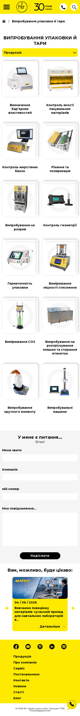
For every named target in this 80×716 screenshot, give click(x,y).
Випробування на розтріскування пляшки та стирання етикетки (60, 347)
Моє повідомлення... (19, 508)
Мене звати (12, 450)
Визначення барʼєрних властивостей (20, 109)
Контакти (21, 680)
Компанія (9, 469)
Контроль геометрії (60, 225)
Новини (19, 686)
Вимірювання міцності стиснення (60, 285)
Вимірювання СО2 (20, 342)
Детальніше (50, 626)
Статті (18, 692)
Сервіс (19, 668)
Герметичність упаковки (20, 285)
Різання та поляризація (60, 169)
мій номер (10, 489)
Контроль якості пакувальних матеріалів (60, 109)
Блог (17, 698)
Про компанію (25, 662)
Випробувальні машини (60, 409)
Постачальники (26, 674)
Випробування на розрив (20, 227)
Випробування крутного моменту (20, 409)
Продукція (13, 52)
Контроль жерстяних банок (20, 169)
